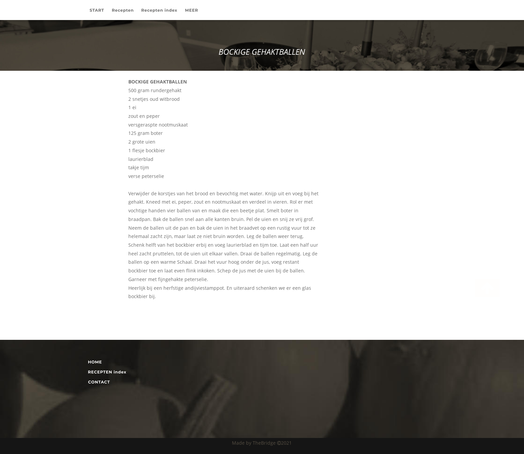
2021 (286, 443)
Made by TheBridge (254, 443)
